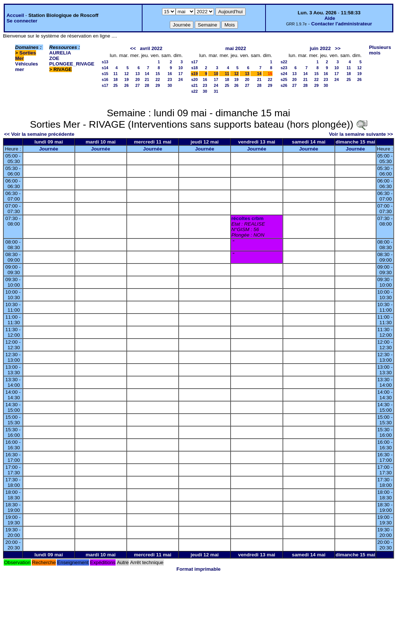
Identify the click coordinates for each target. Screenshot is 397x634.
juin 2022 (320, 48)
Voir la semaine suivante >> (361, 134)
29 (157, 85)
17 (180, 73)
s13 (105, 62)
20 (138, 79)
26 (126, 85)
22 (157, 79)
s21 (194, 85)
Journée (48, 149)
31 (216, 91)
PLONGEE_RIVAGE (72, 64)
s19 (194, 73)
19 (126, 79)
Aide (329, 18)
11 (115, 73)
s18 (194, 67)
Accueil (15, 15)
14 (147, 73)
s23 (284, 67)
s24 (284, 73)
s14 (105, 67)
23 (170, 79)
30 (170, 85)
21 (147, 79)
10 (180, 67)
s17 (105, 85)
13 (138, 73)
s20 (194, 79)
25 (115, 85)
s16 (105, 79)
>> (338, 48)
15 (157, 73)
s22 (194, 91)
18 (115, 79)
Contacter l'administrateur (341, 23)
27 (138, 85)
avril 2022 (151, 48)
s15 (105, 73)
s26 (284, 85)
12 (126, 73)
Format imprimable (198, 569)
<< (133, 48)
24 (180, 79)
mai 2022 (235, 48)
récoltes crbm (247, 218)
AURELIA (60, 53)
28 (147, 85)
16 (170, 73)
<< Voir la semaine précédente (39, 134)
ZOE (54, 58)
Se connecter (22, 21)
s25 (284, 79)
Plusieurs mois (380, 50)
